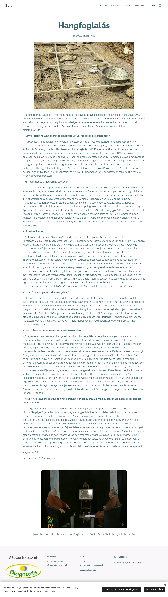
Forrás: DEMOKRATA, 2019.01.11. (40, 458)
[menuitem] (102, 5)
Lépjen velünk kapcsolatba (92, 565)
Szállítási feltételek (88, 570)
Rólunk (83, 561)
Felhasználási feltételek (56, 565)
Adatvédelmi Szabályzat (57, 561)
